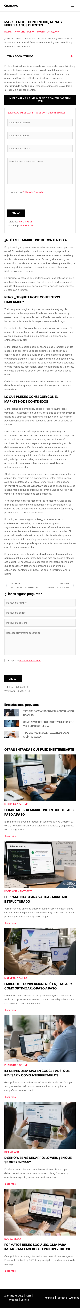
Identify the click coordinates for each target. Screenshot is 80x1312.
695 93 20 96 (27, 228)
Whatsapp (61, 1303)
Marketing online (14, 33)
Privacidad (12, 1303)
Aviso (29, 1299)
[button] (71, 58)
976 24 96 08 (26, 224)
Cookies (25, 1303)
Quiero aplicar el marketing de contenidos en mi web (40, 101)
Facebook (67, 1299)
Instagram (54, 1299)
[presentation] (29, 206)
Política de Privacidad (34, 194)
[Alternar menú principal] (72, 6)
